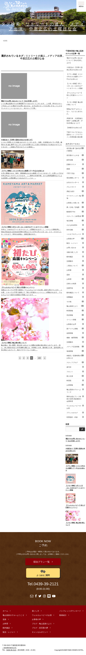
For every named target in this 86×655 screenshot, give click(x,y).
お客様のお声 (75, 324)
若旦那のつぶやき (75, 155)
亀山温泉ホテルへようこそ (75, 390)
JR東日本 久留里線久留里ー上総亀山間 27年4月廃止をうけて (75, 120)
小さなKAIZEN (75, 225)
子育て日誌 (75, 173)
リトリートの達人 (44, 24)
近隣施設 (75, 297)
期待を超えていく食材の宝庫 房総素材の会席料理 (75, 398)
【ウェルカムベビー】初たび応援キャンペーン (75, 95)
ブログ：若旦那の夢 (40, 627)
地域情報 (75, 351)
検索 (67, 424)
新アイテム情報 (75, 328)
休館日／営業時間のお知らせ (75, 356)
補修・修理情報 (75, 337)
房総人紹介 (75, 191)
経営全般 (75, 160)
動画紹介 (63, 614)
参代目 (75, 367)
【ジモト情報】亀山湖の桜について (75, 103)
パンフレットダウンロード (70, 610)
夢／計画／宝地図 (75, 207)
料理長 (75, 380)
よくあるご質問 (43, 572)
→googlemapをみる (9, 647)
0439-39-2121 (46, 583)
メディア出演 (54, 55)
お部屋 (75, 270)
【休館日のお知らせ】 (75, 127)
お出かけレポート (75, 182)
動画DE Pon (75, 212)
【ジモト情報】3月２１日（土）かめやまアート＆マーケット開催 (75, 86)
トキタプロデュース (75, 234)
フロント (75, 371)
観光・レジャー (75, 243)
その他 (75, 301)
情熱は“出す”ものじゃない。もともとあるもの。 (75, 111)
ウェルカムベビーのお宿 (75, 407)
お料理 (75, 279)
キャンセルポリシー (40, 631)
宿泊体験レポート (75, 178)
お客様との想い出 (75, 203)
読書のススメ (75, 164)
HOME (5, 40)
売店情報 (75, 315)
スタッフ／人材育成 (75, 216)
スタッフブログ (75, 362)
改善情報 (75, 333)
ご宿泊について (75, 265)
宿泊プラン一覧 (42, 561)
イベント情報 (75, 319)
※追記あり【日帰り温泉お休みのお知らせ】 (75, 68)
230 (39, 358)
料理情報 (75, 310)
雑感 (75, 169)
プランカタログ (75, 412)
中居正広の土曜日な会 (53, 29)
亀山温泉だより (75, 306)
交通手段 (75, 288)
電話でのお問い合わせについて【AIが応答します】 (75, 60)
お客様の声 (75, 238)
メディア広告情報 (75, 346)
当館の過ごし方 (75, 252)
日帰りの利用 (75, 283)
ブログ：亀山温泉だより (42, 623)
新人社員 (75, 376)
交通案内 (75, 261)
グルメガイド (75, 187)
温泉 (75, 274)
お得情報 (75, 385)
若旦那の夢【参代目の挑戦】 (75, 149)
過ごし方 (35, 610)
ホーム (5, 610)
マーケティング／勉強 (75, 197)
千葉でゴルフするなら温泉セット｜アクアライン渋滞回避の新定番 (75, 134)
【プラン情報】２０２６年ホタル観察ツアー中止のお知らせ (75, 76)
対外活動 (75, 230)
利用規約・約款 (75, 417)
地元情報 (75, 220)
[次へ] (44, 358)
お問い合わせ (75, 247)
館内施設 (75, 256)
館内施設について (75, 292)
